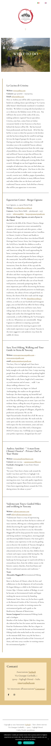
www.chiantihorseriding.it (22, 208)
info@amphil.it (18, 214)
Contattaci (40, 688)
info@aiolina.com (17, 97)
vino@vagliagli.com (26, 683)
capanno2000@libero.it (32, 462)
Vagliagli (32, 672)
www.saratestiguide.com (15, 358)
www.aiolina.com (19, 90)
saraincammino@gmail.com (21, 361)
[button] (25, 29)
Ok (20, 743)
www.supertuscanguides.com (23, 355)
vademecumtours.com (21, 511)
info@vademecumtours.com (21, 514)
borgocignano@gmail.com (35, 214)
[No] (48, 739)
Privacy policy (28, 743)
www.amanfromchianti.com (23, 459)
